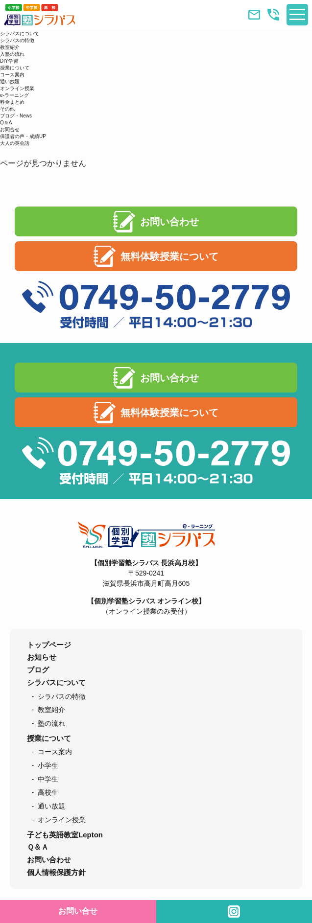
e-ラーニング (14, 95)
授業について (14, 67)
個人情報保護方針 (56, 872)
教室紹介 (10, 47)
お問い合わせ (169, 221)
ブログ (38, 670)
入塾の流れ (12, 54)
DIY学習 (9, 61)
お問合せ (10, 129)
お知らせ (41, 657)
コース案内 (12, 74)
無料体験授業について (169, 256)
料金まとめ (12, 102)
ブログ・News (16, 115)
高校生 (48, 792)
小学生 (48, 765)
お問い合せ (77, 911)
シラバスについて (19, 33)
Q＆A (6, 122)
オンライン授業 (17, 88)
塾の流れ (51, 723)
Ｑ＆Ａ (37, 847)
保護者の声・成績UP (23, 136)
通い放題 (10, 81)
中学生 (48, 779)
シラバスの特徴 (17, 40)
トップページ (49, 645)
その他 (7, 109)
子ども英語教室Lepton (65, 835)
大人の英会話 (14, 143)
